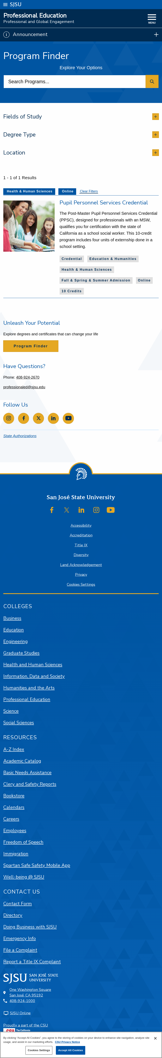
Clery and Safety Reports (29, 784)
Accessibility (81, 525)
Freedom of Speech (23, 842)
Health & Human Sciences (87, 269)
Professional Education (35, 15)
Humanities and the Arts (29, 688)
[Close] (155, 1038)
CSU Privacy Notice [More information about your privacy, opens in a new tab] (67, 1042)
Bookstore (13, 795)
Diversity (81, 554)
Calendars (13, 807)
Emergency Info (19, 938)
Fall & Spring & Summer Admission (96, 280)
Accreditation (81, 535)
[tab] (81, 116)
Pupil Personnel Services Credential (104, 202)
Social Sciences (18, 722)
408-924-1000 (22, 1000)
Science (11, 711)
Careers (11, 819)
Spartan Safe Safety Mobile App (36, 865)
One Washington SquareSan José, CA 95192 (30, 992)
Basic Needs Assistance (27, 772)
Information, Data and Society (34, 676)
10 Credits (72, 291)
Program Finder (31, 346)
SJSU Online (20, 1013)
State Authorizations (19, 436)
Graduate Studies (21, 653)
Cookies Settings (81, 584)
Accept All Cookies (70, 1050)
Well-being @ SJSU (23, 877)
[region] (81, 1045)
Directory (12, 915)
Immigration (15, 853)
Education (13, 630)
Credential (72, 259)
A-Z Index (13, 749)
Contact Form (17, 903)
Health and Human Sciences (32, 664)
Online (144, 280)
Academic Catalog (22, 761)
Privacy (81, 574)
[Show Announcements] (81, 34)
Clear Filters (89, 191)
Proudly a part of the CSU (25, 1029)
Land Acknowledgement (81, 564)
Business (12, 618)
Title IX (81, 545)
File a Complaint (20, 950)
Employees (14, 830)
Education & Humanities (113, 259)
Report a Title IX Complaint (32, 961)
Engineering (15, 641)
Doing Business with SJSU (30, 927)
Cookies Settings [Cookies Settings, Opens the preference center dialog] (39, 1050)
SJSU (16, 4)
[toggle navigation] (152, 19)
